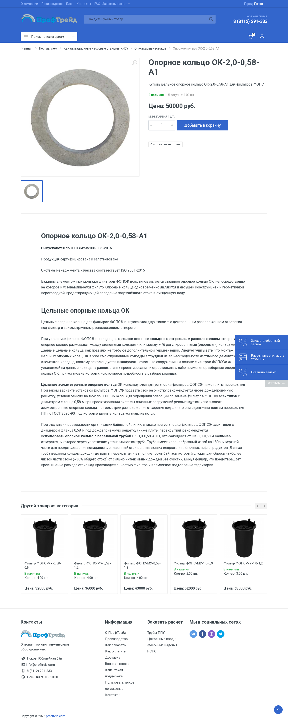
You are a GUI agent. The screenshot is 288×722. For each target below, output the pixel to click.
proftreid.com (55, 716)
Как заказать (115, 645)
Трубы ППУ (156, 633)
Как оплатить (115, 651)
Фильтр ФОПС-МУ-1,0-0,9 (193, 563)
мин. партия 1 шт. (161, 116)
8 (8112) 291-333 (250, 21)
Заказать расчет (116, 4)
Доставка (112, 658)
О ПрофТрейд (115, 633)
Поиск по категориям (49, 37)
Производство (52, 3)
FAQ (97, 3)
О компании (29, 3)
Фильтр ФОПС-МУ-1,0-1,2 (243, 563)
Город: (253, 4)
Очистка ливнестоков (165, 144)
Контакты (84, 3)
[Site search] (145, 19)
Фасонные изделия (162, 645)
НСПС (151, 651)
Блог (69, 3)
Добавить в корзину (202, 125)
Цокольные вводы (161, 639)
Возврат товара (117, 664)
